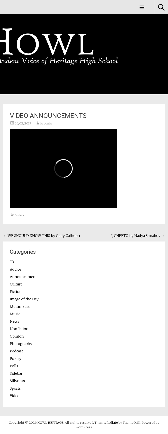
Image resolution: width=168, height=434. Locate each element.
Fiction (16, 291)
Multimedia (20, 306)
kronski (46, 123)
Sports (15, 388)
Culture (16, 284)
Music (15, 314)
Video (19, 215)
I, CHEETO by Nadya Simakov (138, 235)
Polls (14, 366)
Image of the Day (24, 299)
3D (12, 262)
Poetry (15, 358)
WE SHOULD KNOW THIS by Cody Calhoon (41, 235)
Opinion (17, 336)
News (14, 321)
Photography (21, 343)
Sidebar (16, 373)
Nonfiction (19, 329)
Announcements (24, 277)
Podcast (16, 351)
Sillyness (17, 381)
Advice (15, 269)
